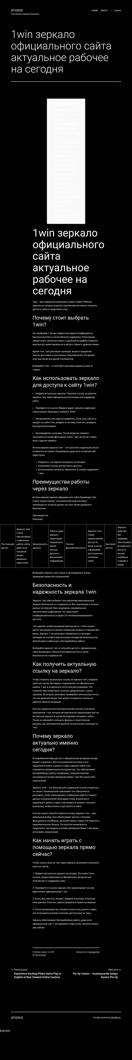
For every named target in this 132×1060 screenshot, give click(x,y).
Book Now (5, 1030)
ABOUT (104, 10)
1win (35, 301)
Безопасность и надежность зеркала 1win (68, 160)
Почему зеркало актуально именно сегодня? (69, 192)
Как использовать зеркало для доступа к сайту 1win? (68, 128)
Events (118, 10)
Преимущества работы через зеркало (67, 146)
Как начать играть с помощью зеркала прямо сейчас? (67, 210)
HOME (95, 10)
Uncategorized (93, 952)
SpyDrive (17, 10)
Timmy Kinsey (40, 955)
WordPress (115, 1017)
